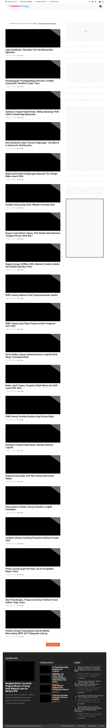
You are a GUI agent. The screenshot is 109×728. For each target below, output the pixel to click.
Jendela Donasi (41, 1)
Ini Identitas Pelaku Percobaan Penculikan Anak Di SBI (91, 696)
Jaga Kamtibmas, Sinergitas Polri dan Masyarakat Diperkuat (29, 51)
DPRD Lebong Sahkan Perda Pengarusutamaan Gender (31, 295)
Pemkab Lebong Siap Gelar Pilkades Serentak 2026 (30, 204)
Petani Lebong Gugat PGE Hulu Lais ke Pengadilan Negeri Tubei (29, 570)
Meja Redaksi (81, 726)
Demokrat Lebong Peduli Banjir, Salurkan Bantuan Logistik (29, 446)
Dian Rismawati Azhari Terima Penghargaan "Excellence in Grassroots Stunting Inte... (32, 144)
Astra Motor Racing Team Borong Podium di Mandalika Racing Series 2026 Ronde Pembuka (88, 709)
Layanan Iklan (54, 1)
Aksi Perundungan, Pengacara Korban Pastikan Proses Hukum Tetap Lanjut (31, 601)
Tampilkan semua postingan (47, 23)
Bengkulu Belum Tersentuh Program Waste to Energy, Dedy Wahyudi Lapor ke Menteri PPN (18, 687)
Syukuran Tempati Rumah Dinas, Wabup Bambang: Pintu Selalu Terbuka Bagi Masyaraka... (32, 113)
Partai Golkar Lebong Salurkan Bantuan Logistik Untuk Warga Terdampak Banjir (31, 355)
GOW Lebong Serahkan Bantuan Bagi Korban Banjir (29, 416)
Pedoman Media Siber (67, 726)
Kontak (102, 726)
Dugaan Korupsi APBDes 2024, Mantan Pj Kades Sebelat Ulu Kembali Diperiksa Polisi (32, 265)
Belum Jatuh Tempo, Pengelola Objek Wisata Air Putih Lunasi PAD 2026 (31, 386)
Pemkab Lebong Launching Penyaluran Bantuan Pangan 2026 (32, 539)
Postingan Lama (53, 644)
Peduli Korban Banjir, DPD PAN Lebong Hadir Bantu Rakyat (29, 477)
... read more (92, 676)
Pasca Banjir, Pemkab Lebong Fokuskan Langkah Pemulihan (28, 508)
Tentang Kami (92, 726)
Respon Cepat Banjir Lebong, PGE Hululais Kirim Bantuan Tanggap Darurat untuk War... (32, 234)
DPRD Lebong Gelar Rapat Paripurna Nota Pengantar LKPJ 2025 (30, 324)
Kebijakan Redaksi (26, 1)
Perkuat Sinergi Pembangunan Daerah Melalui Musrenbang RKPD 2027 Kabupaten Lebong (27, 632)
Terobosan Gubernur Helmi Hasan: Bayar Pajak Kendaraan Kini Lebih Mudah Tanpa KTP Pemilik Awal (87, 683)
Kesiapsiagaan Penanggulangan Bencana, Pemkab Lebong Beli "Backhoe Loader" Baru (29, 82)
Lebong (21, 55)
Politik (20, 481)
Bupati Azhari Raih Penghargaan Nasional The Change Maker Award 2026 (31, 175)
